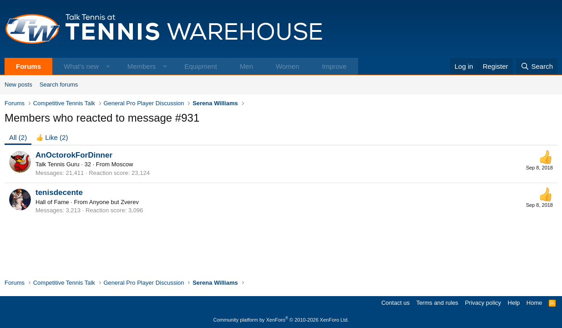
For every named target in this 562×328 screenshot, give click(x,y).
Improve (334, 66)
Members (141, 66)
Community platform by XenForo (281, 320)
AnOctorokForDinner (73, 155)
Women (287, 66)
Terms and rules (437, 302)
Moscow (122, 164)
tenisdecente (59, 192)
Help (514, 302)
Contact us (395, 302)
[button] (108, 66)
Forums (28, 66)
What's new (81, 66)
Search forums (59, 84)
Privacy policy (483, 302)
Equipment (200, 66)
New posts (18, 84)
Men (246, 66)
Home (534, 302)
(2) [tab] (18, 137)
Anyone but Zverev (114, 202)
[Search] (536, 66)
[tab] (51, 137)
